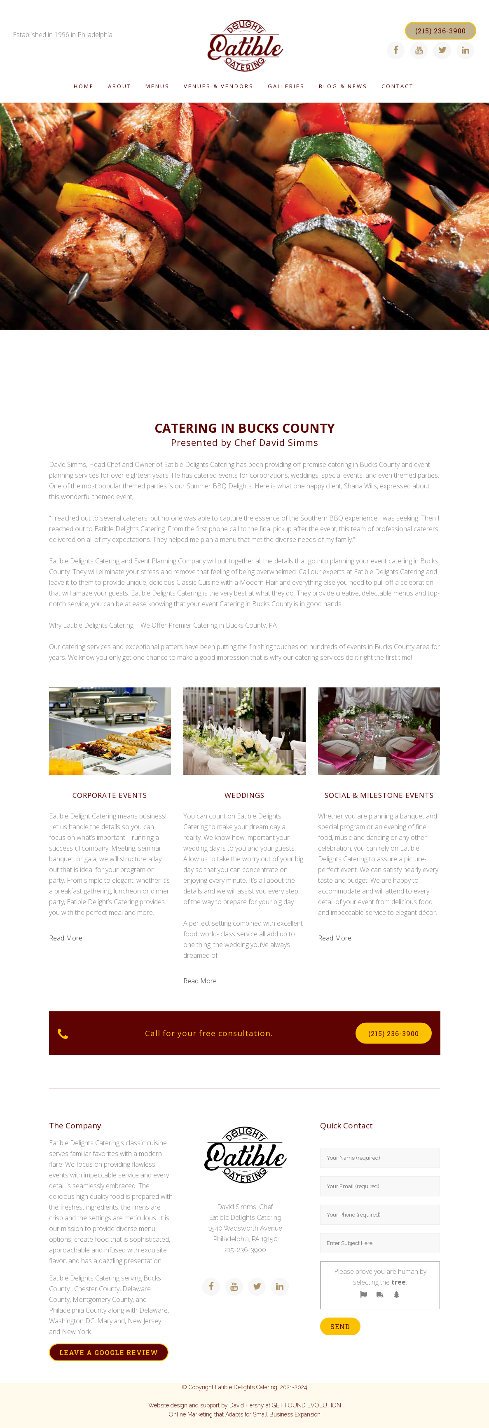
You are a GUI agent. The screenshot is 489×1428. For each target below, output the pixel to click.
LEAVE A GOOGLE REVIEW (108, 1352)
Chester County (96, 1288)
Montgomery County (103, 1299)
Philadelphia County (77, 1310)
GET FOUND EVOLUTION (306, 1405)
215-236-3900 (245, 1250)
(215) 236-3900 (434, 30)
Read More (65, 938)
